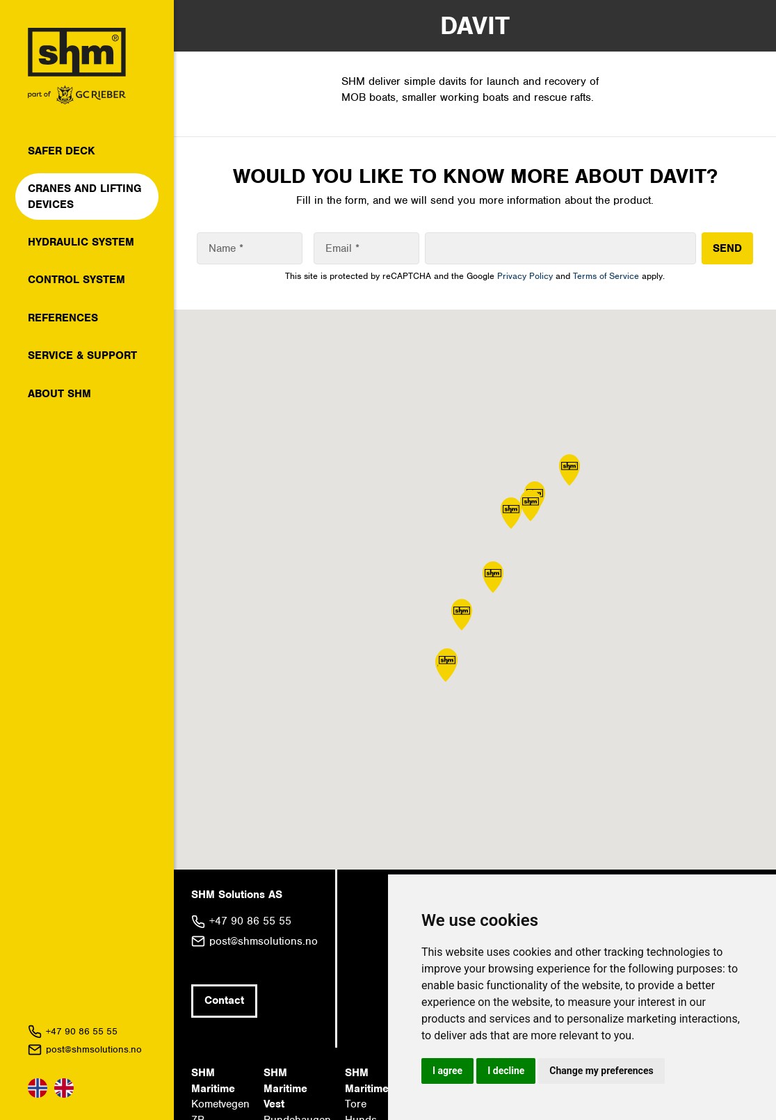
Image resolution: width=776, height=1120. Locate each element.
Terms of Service (606, 276)
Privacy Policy (525, 276)
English (64, 1088)
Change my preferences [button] (601, 1070)
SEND (727, 248)
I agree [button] (447, 1070)
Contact (224, 1000)
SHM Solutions (77, 66)
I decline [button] (505, 1070)
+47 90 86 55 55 (82, 1031)
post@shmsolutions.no (94, 1049)
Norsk (37, 1088)
